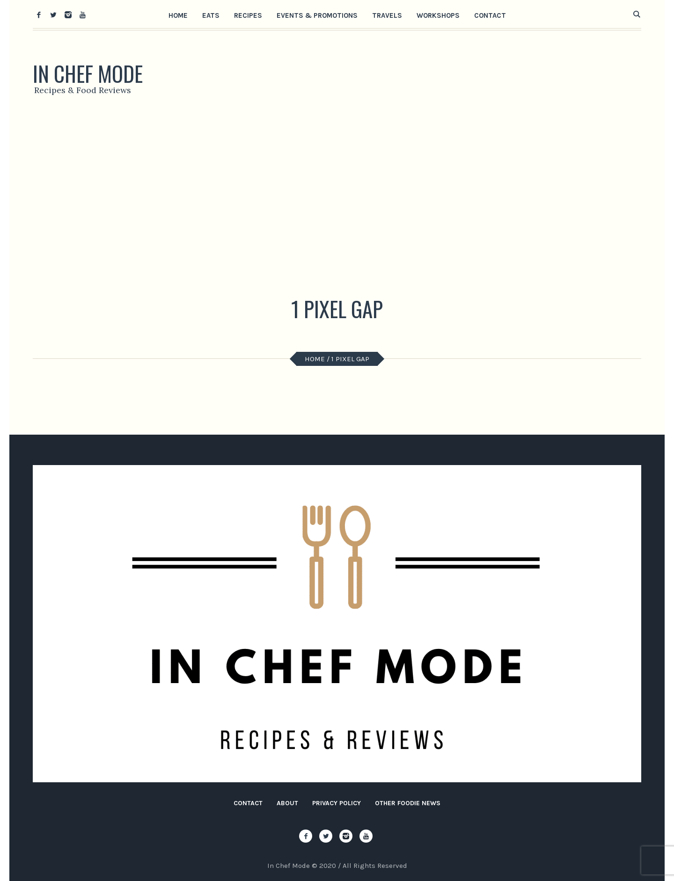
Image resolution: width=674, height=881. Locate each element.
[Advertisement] (337, 198)
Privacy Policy (336, 803)
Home (315, 359)
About (287, 803)
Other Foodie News (407, 803)
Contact (248, 803)
